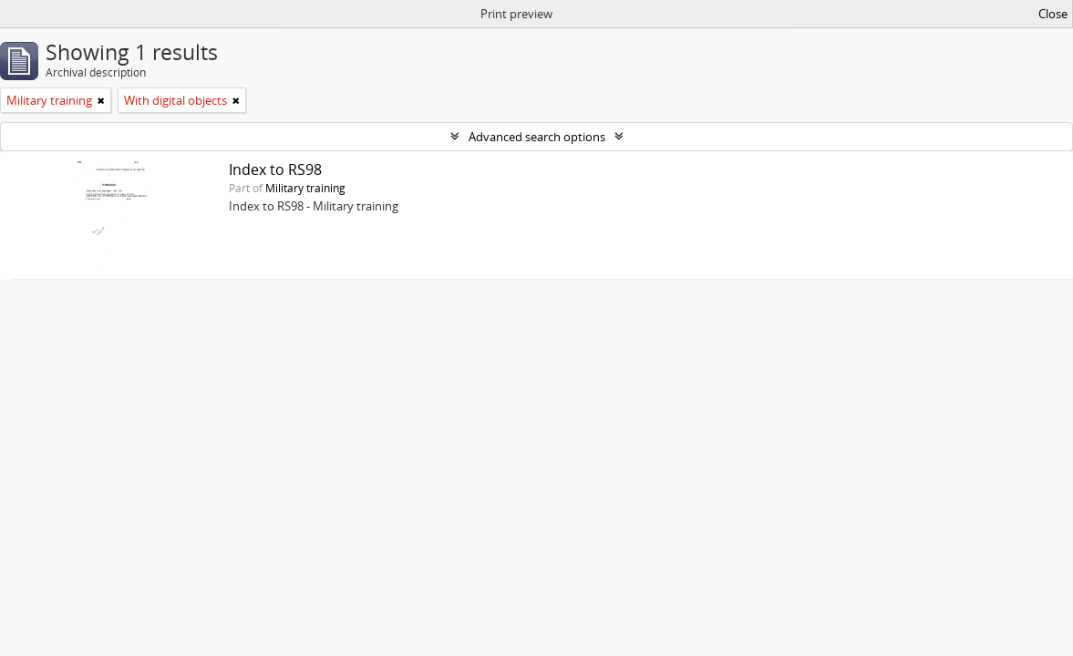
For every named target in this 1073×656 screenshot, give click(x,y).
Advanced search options (537, 136)
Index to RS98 (275, 169)
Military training (305, 187)
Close (1053, 13)
